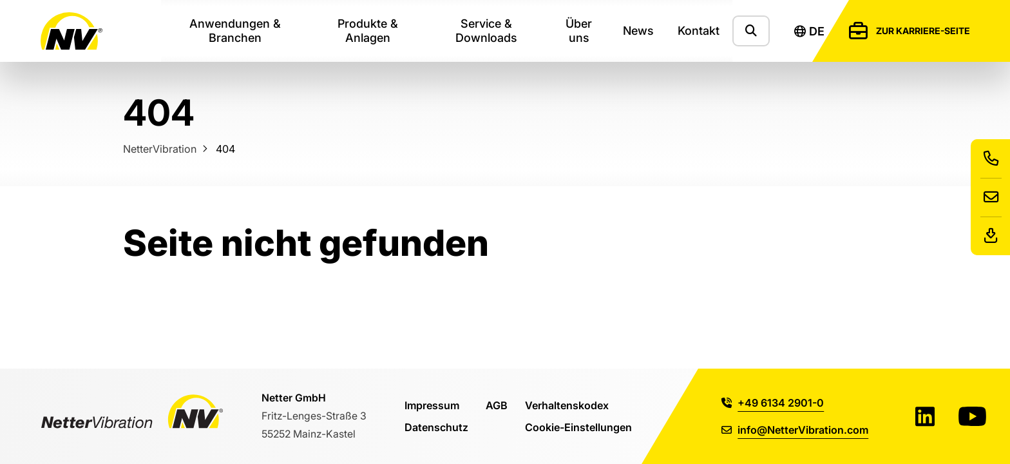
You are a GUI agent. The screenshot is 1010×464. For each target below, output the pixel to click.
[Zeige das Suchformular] (751, 30)
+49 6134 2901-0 (772, 402)
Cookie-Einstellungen (578, 427)
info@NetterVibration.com (794, 429)
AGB (497, 405)
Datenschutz (436, 427)
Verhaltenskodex (567, 405)
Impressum (432, 405)
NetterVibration (159, 148)
